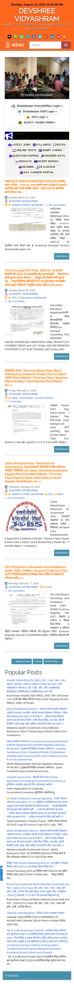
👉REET (59, 494)
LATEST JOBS (19, 144)
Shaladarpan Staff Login (37, 112)
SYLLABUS (42, 144)
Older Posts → (53, 661)
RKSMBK (26, 166)
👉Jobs (48, 494)
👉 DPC (12, 297)
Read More (61, 256)
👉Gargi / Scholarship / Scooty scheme (30, 397)
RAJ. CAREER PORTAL (37, 172)
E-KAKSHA (46, 166)
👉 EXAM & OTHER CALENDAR (25, 204)
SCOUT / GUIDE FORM (37, 123)
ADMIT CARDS (50, 150)
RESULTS (24, 161)
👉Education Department (32, 297)
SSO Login (37, 117)
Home (37, 661)
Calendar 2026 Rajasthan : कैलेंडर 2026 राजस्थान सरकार (35, 912)
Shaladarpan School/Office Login (37, 106)
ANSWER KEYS (53, 155)
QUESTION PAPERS (24, 155)
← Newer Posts (21, 661)
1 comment (14, 401)
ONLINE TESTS (24, 150)
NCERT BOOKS (46, 161)
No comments (57, 204)
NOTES (59, 144)
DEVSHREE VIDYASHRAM (37, 15)
